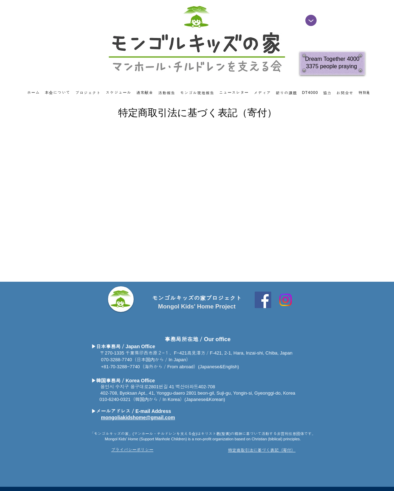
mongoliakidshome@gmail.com (138, 417)
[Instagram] (285, 300)
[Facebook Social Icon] (263, 300)
